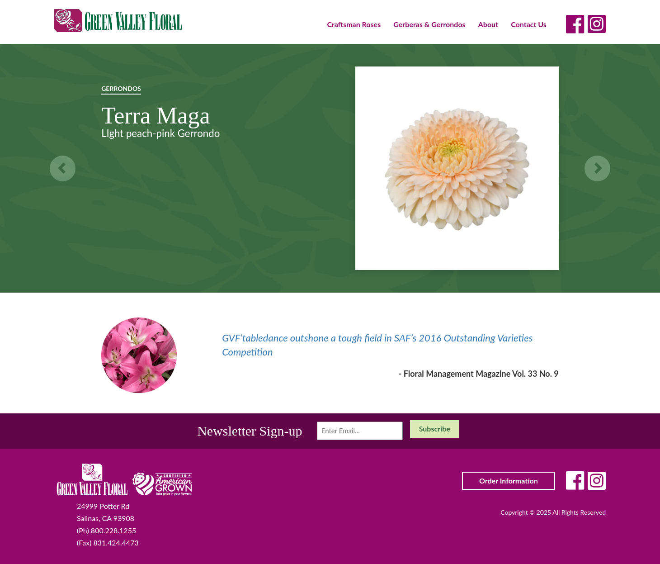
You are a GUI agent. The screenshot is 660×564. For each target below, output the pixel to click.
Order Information (508, 480)
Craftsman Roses (354, 24)
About (488, 24)
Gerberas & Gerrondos (429, 24)
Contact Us (529, 24)
